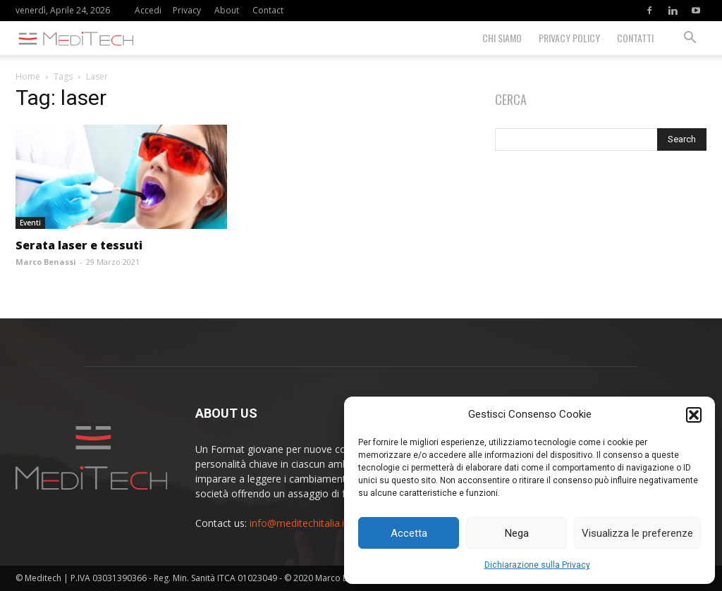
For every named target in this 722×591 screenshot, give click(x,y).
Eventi (30, 223)
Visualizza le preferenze (637, 533)
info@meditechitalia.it (299, 523)
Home (28, 76)
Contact (267, 10)
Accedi (148, 10)
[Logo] (79, 38)
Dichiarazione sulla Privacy (537, 565)
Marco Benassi (46, 261)
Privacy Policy (569, 37)
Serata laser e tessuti (79, 245)
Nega (517, 533)
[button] (694, 415)
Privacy (187, 10)
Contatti (635, 37)
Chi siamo (502, 37)
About (226, 10)
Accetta (409, 533)
